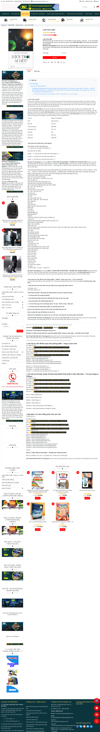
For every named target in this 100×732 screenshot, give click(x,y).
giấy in (43, 163)
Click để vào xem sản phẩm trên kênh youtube (45, 371)
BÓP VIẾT (30, 203)
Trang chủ (3, 25)
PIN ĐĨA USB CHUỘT (33, 233)
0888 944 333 (33, 430)
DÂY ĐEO (30, 209)
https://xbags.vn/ (36, 402)
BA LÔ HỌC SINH (32, 258)
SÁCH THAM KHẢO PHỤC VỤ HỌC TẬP (38, 246)
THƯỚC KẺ (31, 219)
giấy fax (81, 163)
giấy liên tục (87, 163)
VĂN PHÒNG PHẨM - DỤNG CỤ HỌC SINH (39, 175)
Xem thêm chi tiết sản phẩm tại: (38, 86)
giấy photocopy (49, 163)
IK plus (70, 163)
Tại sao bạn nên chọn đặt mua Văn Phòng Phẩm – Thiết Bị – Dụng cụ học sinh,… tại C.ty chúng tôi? (55, 94)
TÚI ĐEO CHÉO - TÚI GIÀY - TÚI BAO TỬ (39, 267)
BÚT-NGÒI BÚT (32, 201)
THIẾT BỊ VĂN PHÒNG (34, 228)
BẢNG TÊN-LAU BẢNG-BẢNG (35, 222)
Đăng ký (96, 1)
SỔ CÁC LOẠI (31, 193)
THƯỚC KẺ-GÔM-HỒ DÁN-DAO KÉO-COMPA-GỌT (41, 217)
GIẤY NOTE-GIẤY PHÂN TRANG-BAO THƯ (39, 181)
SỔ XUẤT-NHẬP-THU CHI (34, 198)
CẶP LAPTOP (31, 259)
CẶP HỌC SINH (32, 261)
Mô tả (29, 71)
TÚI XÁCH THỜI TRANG (34, 264)
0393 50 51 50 (32, 426)
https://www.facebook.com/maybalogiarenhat (44, 445)
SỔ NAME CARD (32, 194)
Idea (74, 163)
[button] (81, 1)
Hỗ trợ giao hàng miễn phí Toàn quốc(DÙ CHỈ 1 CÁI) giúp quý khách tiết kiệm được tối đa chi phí (54, 281)
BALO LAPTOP (32, 256)
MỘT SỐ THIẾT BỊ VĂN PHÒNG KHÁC (38, 235)
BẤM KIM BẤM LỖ (32, 214)
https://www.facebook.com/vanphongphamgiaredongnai (47, 363)
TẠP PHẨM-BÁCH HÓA (34, 237)
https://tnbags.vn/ (36, 400)
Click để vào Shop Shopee (40, 366)
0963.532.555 (32, 349)
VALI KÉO (30, 266)
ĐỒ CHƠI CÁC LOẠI (33, 240)
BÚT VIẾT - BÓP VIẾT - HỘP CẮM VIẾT (38, 199)
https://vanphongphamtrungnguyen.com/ (42, 360)
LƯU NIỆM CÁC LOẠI (33, 243)
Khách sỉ (32, 288)
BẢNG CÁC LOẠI (32, 225)
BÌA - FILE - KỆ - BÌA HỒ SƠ (35, 186)
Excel (77, 163)
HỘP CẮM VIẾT (32, 204)
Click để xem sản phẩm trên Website (39, 148)
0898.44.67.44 (32, 382)
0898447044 (10, 1)
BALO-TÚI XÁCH (32, 253)
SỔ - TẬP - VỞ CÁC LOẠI (34, 191)
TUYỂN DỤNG (6, 360)
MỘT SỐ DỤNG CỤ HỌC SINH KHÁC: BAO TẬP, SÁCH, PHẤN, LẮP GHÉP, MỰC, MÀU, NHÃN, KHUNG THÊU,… (57, 227)
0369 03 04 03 (32, 422)
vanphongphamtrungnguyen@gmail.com (40, 356)
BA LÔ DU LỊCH (32, 254)
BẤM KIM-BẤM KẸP (33, 212)
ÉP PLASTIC (31, 211)
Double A (56, 163)
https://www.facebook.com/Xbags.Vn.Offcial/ (44, 408)
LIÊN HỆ (4, 363)
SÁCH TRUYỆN (32, 251)
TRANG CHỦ (5, 14)
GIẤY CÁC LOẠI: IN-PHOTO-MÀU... (37, 177)
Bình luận (37, 71)
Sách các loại (19, 25)
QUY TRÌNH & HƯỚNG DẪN (9, 346)
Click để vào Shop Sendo (41, 369)
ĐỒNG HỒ (30, 241)
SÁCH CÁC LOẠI (32, 245)
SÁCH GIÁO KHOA (33, 250)
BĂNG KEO (31, 207)
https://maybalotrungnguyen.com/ (40, 439)
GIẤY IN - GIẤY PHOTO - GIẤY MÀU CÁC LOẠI (40, 178)
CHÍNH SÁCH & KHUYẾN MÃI (10, 357)
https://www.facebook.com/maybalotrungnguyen (45, 444)
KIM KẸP (30, 216)
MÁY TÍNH (30, 230)
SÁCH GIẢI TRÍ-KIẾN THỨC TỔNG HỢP (38, 248)
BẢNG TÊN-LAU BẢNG (34, 224)
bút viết (50, 165)
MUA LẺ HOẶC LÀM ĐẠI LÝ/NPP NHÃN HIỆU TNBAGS (12, 520)
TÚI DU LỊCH (31, 263)
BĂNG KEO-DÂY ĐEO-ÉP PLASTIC (37, 206)
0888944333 (26, 1)
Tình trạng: (46, 53)
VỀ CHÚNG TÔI (6, 343)
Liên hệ (54, 57)
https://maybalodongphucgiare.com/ (41, 440)
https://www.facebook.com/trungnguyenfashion (45, 447)
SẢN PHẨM (11, 25)
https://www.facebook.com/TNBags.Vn (43, 405)
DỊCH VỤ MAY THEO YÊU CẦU (12, 352)
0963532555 (18, 1)
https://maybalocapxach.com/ (39, 442)
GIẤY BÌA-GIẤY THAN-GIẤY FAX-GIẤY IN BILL (40, 183)
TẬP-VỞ (30, 196)
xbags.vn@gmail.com (36, 397)
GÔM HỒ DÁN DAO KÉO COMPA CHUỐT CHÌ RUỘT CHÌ (43, 220)
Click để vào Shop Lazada (42, 367)
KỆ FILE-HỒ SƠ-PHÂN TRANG (36, 190)
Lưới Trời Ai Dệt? (33, 83)
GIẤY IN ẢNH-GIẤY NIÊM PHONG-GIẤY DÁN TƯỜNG (42, 185)
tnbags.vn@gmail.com (36, 394)
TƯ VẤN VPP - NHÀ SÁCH (9, 349)
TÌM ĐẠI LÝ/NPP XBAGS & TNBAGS (11, 355)
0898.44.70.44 (32, 345)
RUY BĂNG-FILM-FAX (33, 232)
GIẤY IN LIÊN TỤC (32, 180)
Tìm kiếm (19, 331)
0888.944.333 (33, 353)
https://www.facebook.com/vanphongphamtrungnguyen (47, 361)
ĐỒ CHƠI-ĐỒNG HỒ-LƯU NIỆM (36, 238)
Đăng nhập (89, 1)
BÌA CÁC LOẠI (31, 188)
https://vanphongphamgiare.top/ (40, 358)
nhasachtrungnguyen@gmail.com (39, 1)
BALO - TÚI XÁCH (6, 307)
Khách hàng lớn (34, 289)
